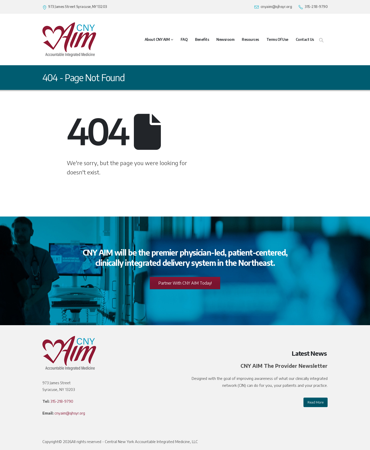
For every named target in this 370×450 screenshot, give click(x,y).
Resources (250, 39)
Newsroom (225, 39)
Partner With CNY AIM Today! (185, 283)
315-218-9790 (61, 401)
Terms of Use (277, 39)
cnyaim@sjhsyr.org (69, 413)
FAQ (184, 39)
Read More (315, 402)
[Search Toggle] (321, 40)
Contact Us (305, 39)
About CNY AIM (157, 39)
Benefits (202, 39)
